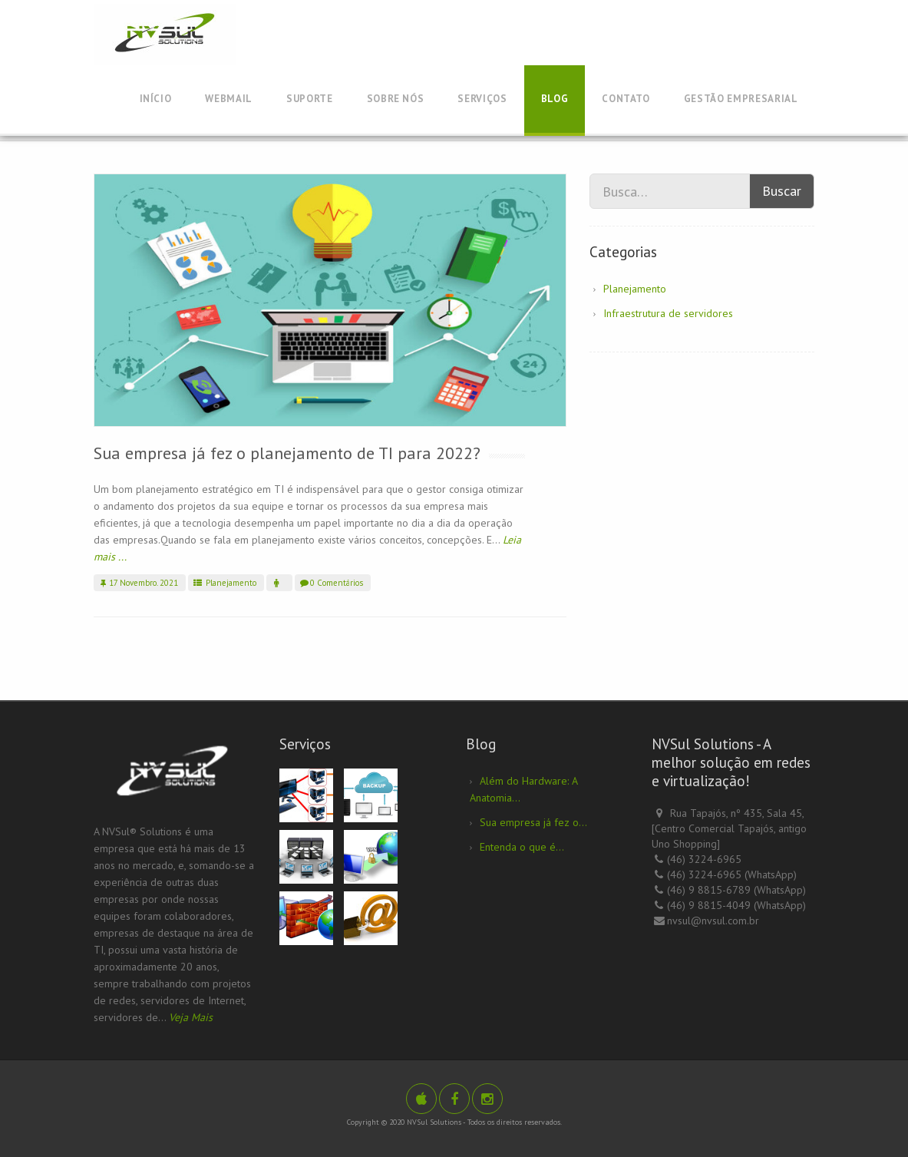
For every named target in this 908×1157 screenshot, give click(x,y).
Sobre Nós (395, 98)
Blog (555, 98)
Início (156, 98)
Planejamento (224, 582)
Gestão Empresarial (741, 98)
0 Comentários (331, 582)
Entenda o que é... (522, 847)
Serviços (482, 98)
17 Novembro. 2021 (137, 582)
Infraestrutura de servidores (668, 313)
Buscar (781, 191)
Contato (626, 98)
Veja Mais (191, 1017)
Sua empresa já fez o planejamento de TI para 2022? (287, 453)
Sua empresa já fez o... (533, 822)
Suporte (309, 98)
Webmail (229, 98)
